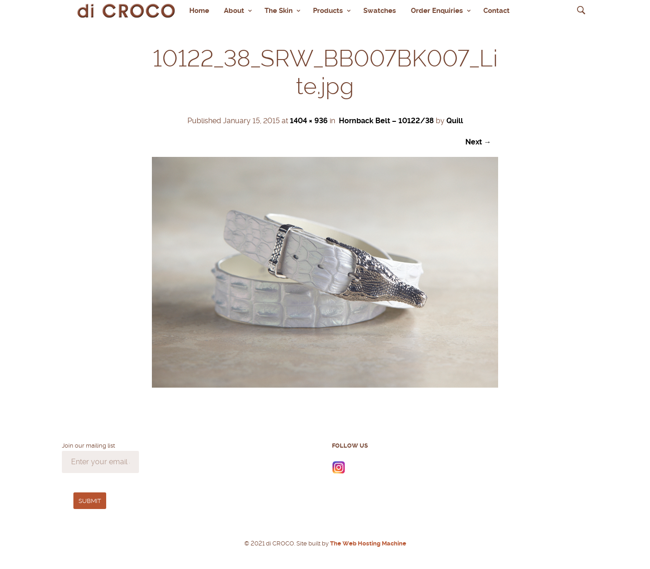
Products (328, 10)
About (234, 10)
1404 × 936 (309, 120)
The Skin (279, 10)
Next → (478, 142)
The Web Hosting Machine (367, 543)
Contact (496, 10)
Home (199, 10)
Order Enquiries (437, 10)
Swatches (379, 10)
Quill (454, 120)
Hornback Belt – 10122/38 (386, 120)
